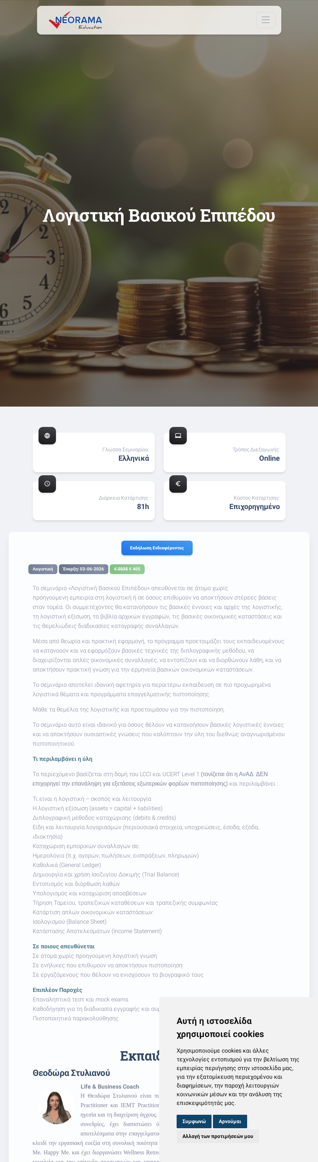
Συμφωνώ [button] (194, 1121)
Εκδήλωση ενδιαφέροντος (157, 547)
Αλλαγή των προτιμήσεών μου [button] (217, 1136)
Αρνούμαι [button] (230, 1121)
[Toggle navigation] (265, 20)
